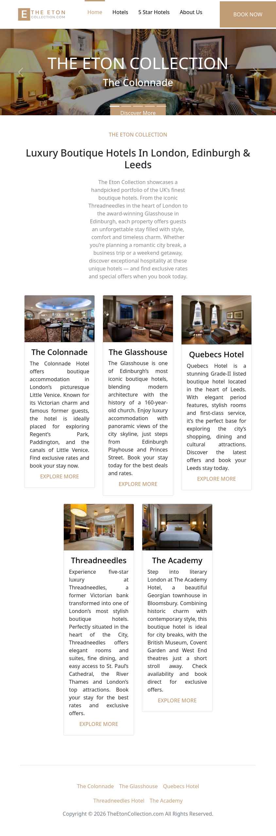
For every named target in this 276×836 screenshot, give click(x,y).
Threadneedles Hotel (119, 800)
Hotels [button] (120, 12)
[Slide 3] (138, 106)
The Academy (177, 560)
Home (94, 12)
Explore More (59, 476)
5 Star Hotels (154, 12)
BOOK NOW (248, 14)
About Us (191, 12)
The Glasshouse (138, 351)
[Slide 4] (150, 106)
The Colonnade (59, 351)
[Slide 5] (161, 106)
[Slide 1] (114, 106)
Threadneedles (99, 560)
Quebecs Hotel (216, 354)
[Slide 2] (126, 106)
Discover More (138, 113)
